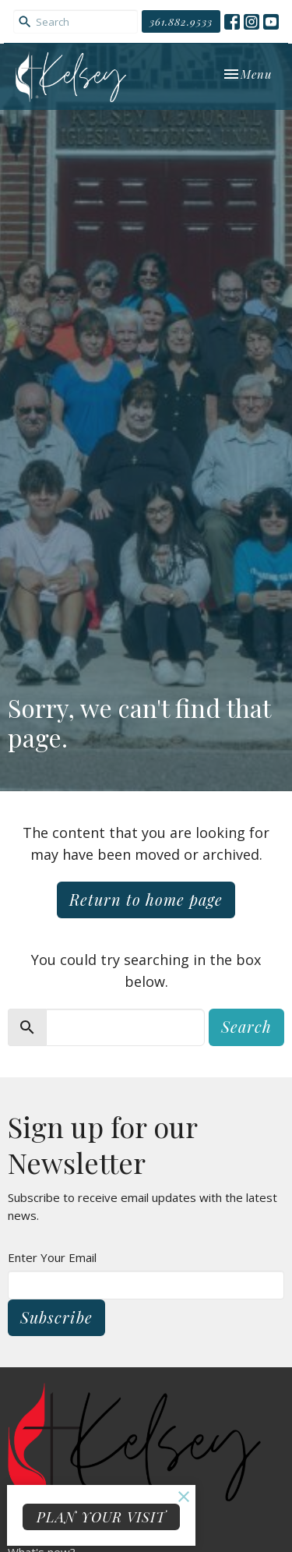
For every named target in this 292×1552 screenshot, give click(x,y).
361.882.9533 (181, 21)
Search (246, 1026)
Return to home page (146, 899)
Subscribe (56, 1317)
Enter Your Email (52, 1257)
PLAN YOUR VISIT (101, 1517)
